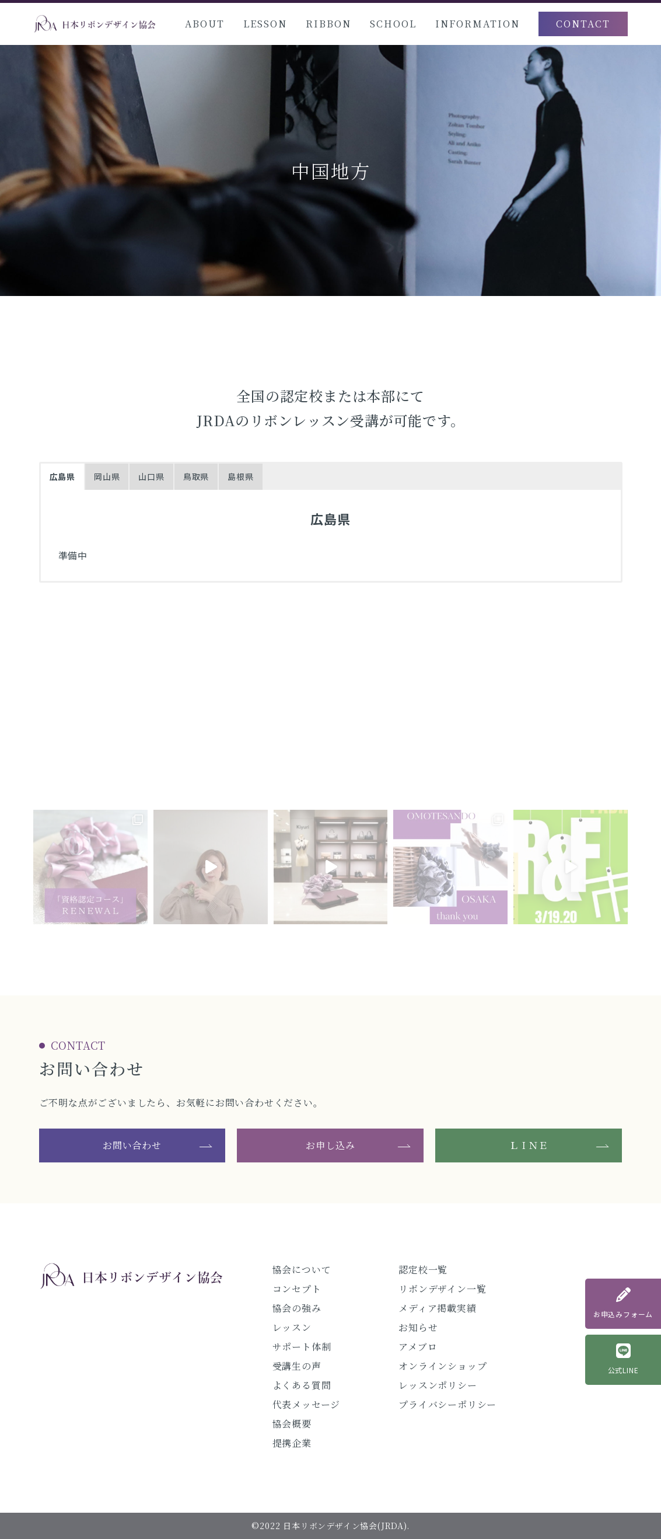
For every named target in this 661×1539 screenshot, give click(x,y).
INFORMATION (477, 23)
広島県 (62, 476)
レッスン (292, 1327)
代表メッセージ (306, 1404)
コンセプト (296, 1289)
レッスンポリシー (437, 1385)
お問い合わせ (132, 1145)
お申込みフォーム (623, 1303)
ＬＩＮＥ (528, 1145)
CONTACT (583, 23)
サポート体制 (301, 1346)
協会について (301, 1269)
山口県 (151, 476)
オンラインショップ (442, 1366)
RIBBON (328, 23)
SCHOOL (393, 23)
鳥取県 (196, 476)
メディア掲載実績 (437, 1308)
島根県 (240, 476)
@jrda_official (330, 765)
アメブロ (417, 1346)
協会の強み (296, 1308)
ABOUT (205, 23)
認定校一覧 (422, 1269)
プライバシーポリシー (447, 1404)
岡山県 (107, 476)
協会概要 (292, 1423)
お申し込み (330, 1145)
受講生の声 (296, 1366)
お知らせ (418, 1327)
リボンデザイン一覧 (442, 1289)
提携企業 (292, 1443)
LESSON (265, 23)
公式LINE (623, 1359)
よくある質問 (301, 1385)
